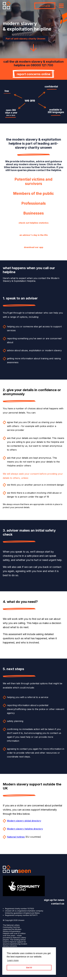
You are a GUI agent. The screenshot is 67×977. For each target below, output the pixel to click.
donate (45, 6)
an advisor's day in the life (33, 235)
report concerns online (33, 74)
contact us (57, 903)
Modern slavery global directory (24, 820)
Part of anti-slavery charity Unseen (25, 38)
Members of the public (33, 193)
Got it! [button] (29, 967)
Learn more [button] (13, 960)
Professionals (33, 203)
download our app (33, 247)
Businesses (33, 213)
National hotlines (16, 836)
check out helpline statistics (34, 222)
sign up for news (54, 900)
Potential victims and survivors (33, 181)
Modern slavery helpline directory (25, 828)
